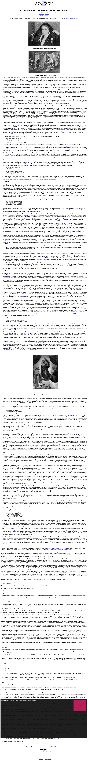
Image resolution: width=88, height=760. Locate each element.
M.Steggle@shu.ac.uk (58, 746)
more (34, 700)
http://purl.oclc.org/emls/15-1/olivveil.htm (71, 18)
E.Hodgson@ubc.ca (44, 15)
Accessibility (41, 759)
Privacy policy (48, 759)
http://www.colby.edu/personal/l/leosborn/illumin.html (57, 549)
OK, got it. (80, 705)
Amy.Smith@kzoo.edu (44, 14)
